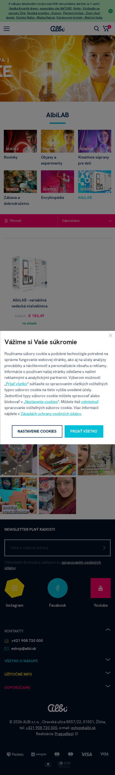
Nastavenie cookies (41, 401)
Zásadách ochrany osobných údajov (51, 413)
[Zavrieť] (110, 335)
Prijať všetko (16, 383)
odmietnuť (90, 401)
